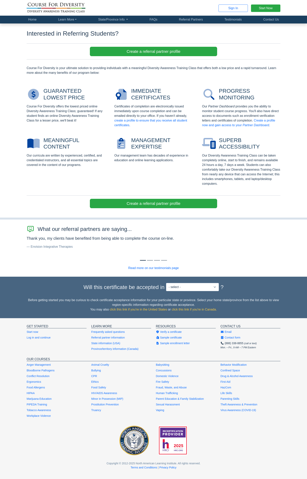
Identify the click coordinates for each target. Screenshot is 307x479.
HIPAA (31, 393)
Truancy (96, 410)
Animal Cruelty (100, 364)
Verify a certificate (169, 331)
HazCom (225, 387)
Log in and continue (39, 337)
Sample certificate (169, 337)
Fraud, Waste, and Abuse (171, 387)
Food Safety (98, 387)
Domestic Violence (167, 376)
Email (225, 331)
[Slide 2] (157, 260)
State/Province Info (112, 19)
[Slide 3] (164, 260)
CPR (94, 376)
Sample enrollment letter (173, 343)
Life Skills (226, 393)
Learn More (66, 19)
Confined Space (230, 370)
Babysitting (162, 364)
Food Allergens (36, 387)
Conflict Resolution (38, 376)
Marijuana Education (39, 398)
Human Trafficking (167, 393)
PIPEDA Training (37, 404)
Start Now (266, 8)
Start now (32, 331)
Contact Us (271, 19)
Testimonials (233, 19)
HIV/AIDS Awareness (104, 393)
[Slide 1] (150, 260)
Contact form (230, 337)
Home (32, 19)
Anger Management (39, 364)
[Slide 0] (143, 260)
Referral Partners (191, 19)
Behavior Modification (233, 364)
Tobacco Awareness (39, 410)
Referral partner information (108, 337)
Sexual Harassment (168, 404)
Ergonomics (34, 381)
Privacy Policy (167, 467)
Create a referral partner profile (154, 51)
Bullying (96, 370)
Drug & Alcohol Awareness (236, 376)
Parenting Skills (229, 398)
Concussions (164, 370)
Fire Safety (162, 381)
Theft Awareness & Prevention (238, 404)
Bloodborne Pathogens (40, 370)
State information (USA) (105, 343)
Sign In (233, 8)
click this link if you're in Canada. (194, 309)
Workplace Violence (39, 415)
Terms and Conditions (144, 467)
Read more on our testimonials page (153, 268)
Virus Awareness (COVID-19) (238, 410)
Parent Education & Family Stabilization (180, 398)
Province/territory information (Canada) (114, 348)
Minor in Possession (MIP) (107, 398)
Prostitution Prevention (105, 404)
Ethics (95, 381)
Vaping (160, 410)
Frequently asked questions (108, 331)
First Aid (225, 381)
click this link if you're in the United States (138, 309)
